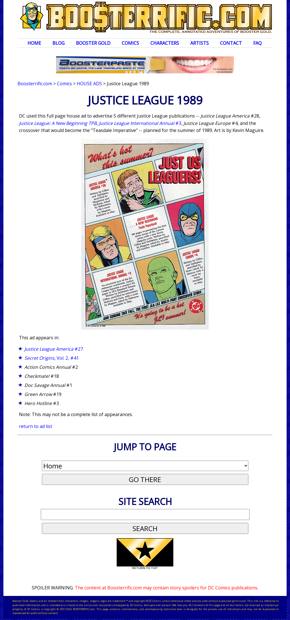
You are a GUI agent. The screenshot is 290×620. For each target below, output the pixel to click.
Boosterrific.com (35, 83)
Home (34, 43)
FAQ (257, 43)
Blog (58, 43)
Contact (231, 43)
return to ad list (35, 426)
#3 (140, 123)
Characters (164, 43)
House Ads (89, 83)
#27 (53, 349)
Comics (130, 43)
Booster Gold (93, 43)
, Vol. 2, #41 (51, 358)
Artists (199, 43)
